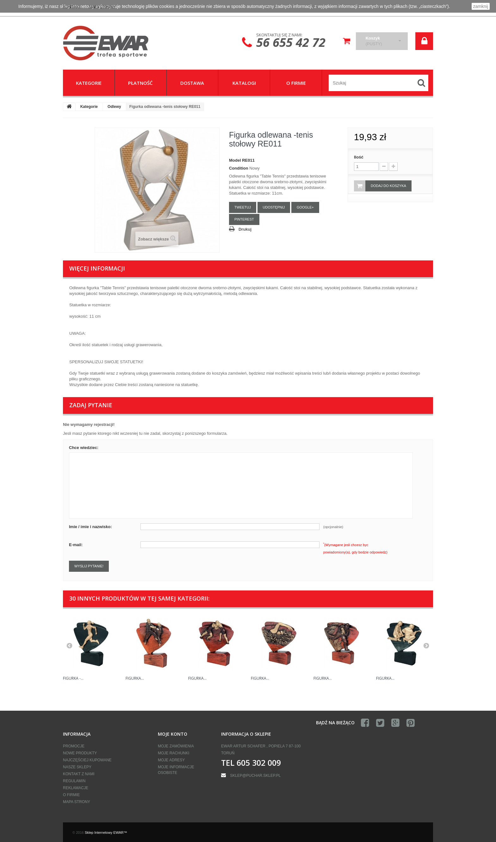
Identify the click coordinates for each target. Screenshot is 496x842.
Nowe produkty (80, 753)
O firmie (71, 795)
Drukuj (245, 229)
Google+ (305, 207)
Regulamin (74, 781)
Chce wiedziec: (83, 447)
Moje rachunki (173, 753)
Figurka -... (73, 678)
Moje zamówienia (176, 746)
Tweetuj (242, 207)
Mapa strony (76, 802)
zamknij (480, 6)
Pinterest (244, 219)
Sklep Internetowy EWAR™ (106, 832)
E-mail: (76, 544)
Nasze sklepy (77, 767)
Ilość (358, 157)
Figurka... (135, 678)
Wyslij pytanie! (88, 566)
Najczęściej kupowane (87, 760)
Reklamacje (75, 788)
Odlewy (114, 106)
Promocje (73, 746)
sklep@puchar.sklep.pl (255, 775)
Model (235, 160)
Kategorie (89, 106)
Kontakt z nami (79, 774)
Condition (238, 168)
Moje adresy (171, 760)
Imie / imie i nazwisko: (90, 526)
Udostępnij (274, 207)
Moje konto (172, 734)
